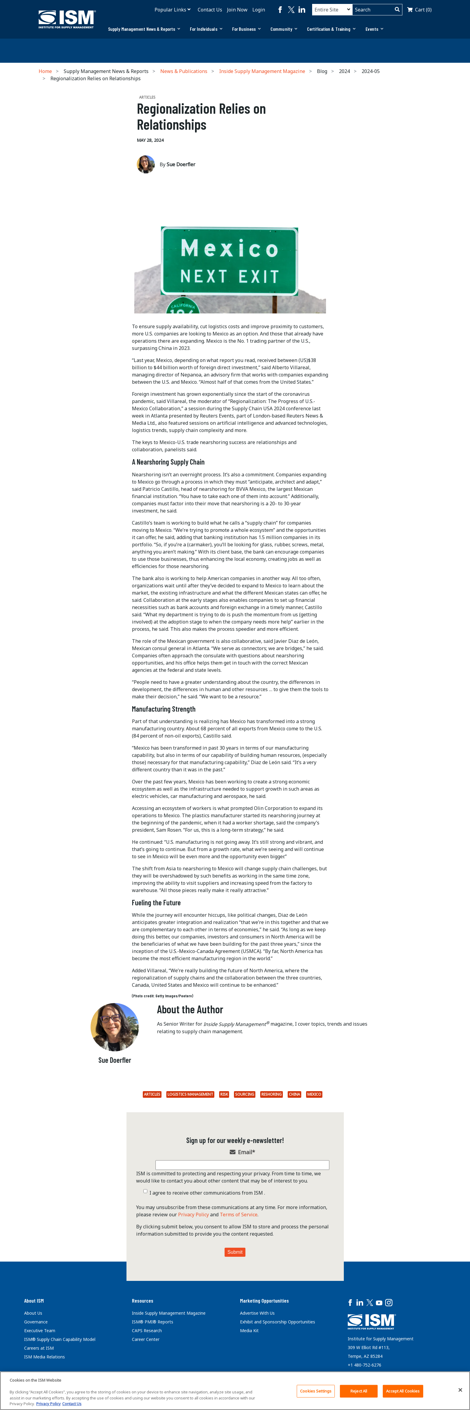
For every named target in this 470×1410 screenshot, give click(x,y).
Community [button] (283, 29)
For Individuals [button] (206, 29)
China (294, 1094)
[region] (235, 1390)
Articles (152, 1094)
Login (258, 9)
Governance (36, 1322)
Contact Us (210, 9)
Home (45, 71)
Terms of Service (238, 1214)
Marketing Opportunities (264, 1300)
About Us (33, 1313)
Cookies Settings (315, 1391)
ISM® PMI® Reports (152, 1322)
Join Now (237, 9)
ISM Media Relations (44, 1357)
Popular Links (170, 9)
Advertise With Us (257, 1313)
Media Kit (249, 1330)
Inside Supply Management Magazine (262, 71)
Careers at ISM (39, 1348)
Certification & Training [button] (331, 29)
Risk (224, 1094)
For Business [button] (246, 29)
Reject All (358, 1391)
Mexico (314, 1094)
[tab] (144, 29)
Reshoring (271, 1094)
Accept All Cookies (403, 1391)
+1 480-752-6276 (364, 1365)
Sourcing (244, 1094)
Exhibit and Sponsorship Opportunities (277, 1322)
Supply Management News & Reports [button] (144, 29)
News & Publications (183, 71)
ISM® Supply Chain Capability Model (59, 1339)
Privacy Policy (193, 1214)
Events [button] (375, 29)
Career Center (145, 1339)
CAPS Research (147, 1330)
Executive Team (39, 1330)
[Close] (460, 1390)
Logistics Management (190, 1094)
